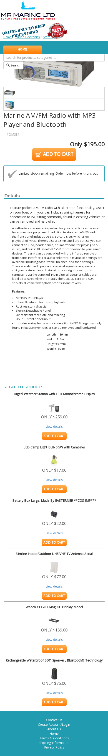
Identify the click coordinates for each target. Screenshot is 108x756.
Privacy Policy (54, 747)
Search (13, 65)
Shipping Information (54, 743)
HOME (22, 49)
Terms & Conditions (54, 738)
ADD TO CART (54, 154)
